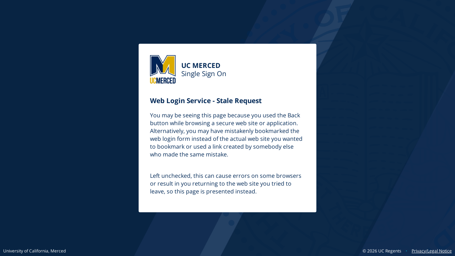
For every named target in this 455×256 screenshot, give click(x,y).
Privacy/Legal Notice (432, 251)
